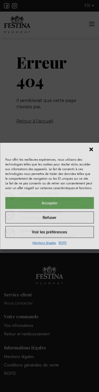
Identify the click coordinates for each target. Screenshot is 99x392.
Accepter (49, 203)
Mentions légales (44, 243)
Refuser (49, 217)
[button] (91, 149)
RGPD (63, 243)
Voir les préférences (49, 232)
